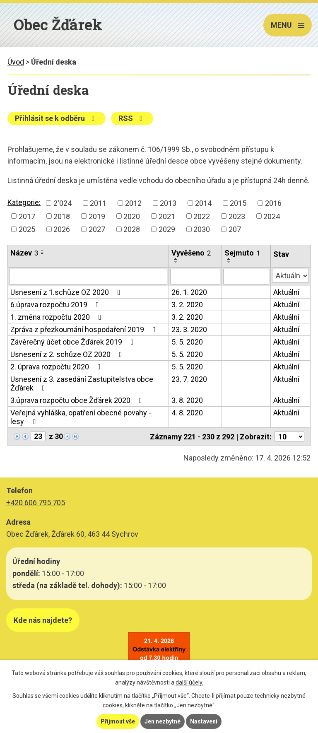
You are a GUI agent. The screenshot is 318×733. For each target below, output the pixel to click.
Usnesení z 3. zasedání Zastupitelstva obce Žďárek (81, 383)
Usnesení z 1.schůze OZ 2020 (67, 292)
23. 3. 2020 (189, 329)
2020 (131, 216)
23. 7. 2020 (189, 379)
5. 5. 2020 (187, 342)
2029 (167, 229)
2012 (133, 203)
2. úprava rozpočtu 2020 (57, 366)
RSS (132, 118)
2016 (273, 203)
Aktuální (286, 292)
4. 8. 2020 (187, 412)
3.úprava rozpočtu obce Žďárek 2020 (77, 400)
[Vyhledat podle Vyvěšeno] (195, 277)
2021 (167, 216)
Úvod (15, 62)
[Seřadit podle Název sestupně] (42, 253)
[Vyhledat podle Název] (88, 277)
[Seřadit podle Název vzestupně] (42, 250)
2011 (98, 203)
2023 (237, 216)
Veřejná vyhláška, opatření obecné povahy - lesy (80, 417)
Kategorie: (24, 202)
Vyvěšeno (191, 252)
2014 (203, 203)
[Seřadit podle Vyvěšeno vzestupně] (176, 258)
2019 (97, 216)
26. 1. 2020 (189, 292)
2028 (131, 229)
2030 (201, 229)
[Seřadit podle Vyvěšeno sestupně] (176, 262)
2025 (27, 229)
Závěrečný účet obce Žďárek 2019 (73, 342)
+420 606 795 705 (35, 502)
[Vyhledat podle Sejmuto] (246, 277)
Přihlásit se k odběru (56, 118)
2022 (201, 216)
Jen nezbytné (163, 721)
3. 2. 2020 (187, 304)
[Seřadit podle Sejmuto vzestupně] (229, 258)
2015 (238, 203)
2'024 (62, 203)
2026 (61, 229)
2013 (168, 203)
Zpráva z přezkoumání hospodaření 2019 (84, 329)
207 (235, 229)
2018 (61, 216)
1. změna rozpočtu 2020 (57, 317)
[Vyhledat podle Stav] (290, 276)
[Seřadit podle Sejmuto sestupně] (229, 262)
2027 (97, 229)
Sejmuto (242, 252)
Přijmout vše (118, 721)
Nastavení (203, 721)
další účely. (189, 682)
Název (24, 252)
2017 (27, 216)
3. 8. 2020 (187, 400)
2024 (271, 216)
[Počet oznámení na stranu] (289, 437)
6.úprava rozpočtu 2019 (56, 304)
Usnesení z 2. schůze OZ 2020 (67, 354)
